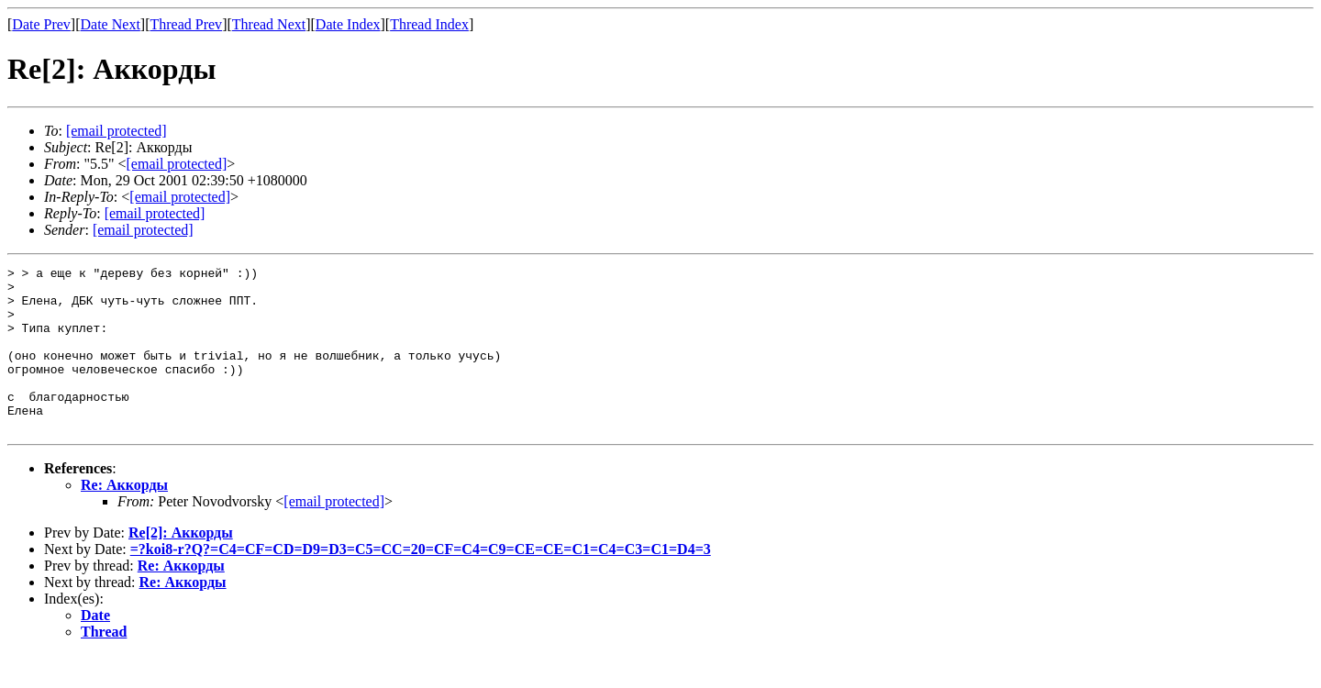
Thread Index (429, 24)
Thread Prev (186, 24)
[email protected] (333, 534)
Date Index (348, 24)
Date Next (110, 24)
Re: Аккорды (124, 518)
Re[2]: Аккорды (180, 565)
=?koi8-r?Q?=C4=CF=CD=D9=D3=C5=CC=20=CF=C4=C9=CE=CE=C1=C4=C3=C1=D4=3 (420, 582)
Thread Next (268, 24)
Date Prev (41, 24)
